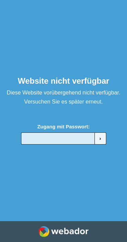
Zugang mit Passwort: (63, 126)
